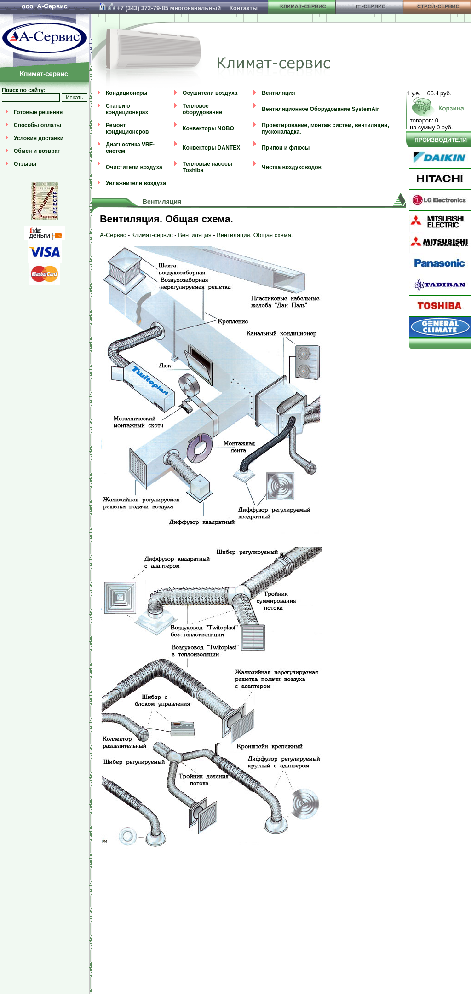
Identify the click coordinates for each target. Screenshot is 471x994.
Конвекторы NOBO (208, 128)
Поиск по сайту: (24, 90)
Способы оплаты (37, 125)
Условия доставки (38, 138)
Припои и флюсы (286, 148)
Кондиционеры (126, 93)
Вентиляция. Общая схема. (255, 235)
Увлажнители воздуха (136, 183)
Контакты (244, 8)
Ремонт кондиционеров (127, 128)
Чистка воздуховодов (292, 167)
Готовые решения (38, 112)
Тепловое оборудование (202, 109)
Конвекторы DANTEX (211, 148)
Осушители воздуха (210, 93)
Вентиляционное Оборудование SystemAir (320, 109)
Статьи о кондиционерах (127, 109)
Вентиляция (278, 93)
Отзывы (25, 164)
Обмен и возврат (37, 151)
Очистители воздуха (134, 167)
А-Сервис (113, 235)
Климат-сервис (152, 235)
